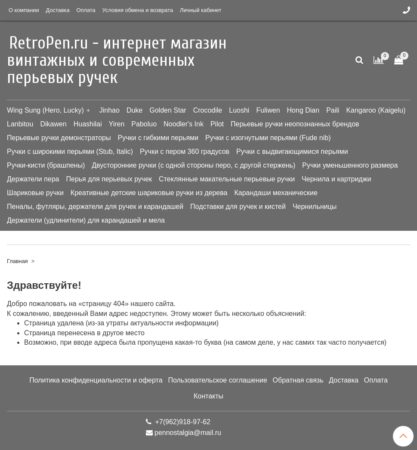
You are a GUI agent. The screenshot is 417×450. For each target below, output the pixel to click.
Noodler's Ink (184, 124)
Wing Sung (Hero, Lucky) (45, 110)
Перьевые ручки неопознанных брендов (295, 124)
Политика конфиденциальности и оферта (95, 380)
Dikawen (53, 124)
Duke (134, 110)
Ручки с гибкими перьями (158, 137)
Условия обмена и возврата (137, 10)
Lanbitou (20, 124)
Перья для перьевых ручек (109, 179)
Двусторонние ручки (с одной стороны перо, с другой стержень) (193, 165)
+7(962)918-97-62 (181, 422)
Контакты (208, 396)
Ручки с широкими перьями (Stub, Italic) (70, 151)
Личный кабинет (200, 10)
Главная (17, 261)
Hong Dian (303, 110)
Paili (332, 110)
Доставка (58, 10)
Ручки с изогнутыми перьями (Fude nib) (268, 137)
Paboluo (144, 124)
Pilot (217, 124)
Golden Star (167, 110)
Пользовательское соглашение (217, 380)
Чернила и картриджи (336, 179)
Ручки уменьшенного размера (350, 165)
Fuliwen (268, 110)
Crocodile (207, 110)
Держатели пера (33, 179)
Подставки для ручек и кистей (238, 206)
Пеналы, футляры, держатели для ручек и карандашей (95, 206)
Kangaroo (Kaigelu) (375, 110)
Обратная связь (298, 380)
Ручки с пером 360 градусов (184, 151)
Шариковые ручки (35, 192)
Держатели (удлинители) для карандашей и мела (86, 220)
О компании (24, 10)
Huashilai (88, 124)
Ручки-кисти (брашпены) (46, 165)
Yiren (117, 124)
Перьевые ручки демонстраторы (59, 137)
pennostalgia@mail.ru (187, 432)
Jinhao (109, 110)
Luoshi (239, 110)
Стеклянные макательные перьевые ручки (227, 179)
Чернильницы (315, 206)
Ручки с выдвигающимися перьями (292, 151)
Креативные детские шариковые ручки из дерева (149, 192)
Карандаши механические (275, 192)
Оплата (86, 10)
